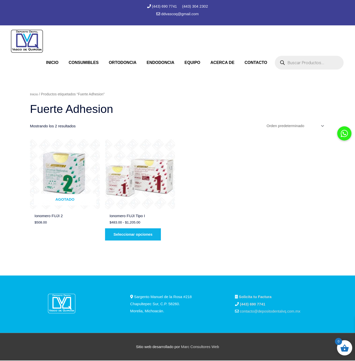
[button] (344, 133)
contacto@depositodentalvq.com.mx (270, 312)
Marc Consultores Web (200, 347)
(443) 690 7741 (164, 6)
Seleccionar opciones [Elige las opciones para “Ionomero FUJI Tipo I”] (134, 235)
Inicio (34, 94)
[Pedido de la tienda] (294, 126)
